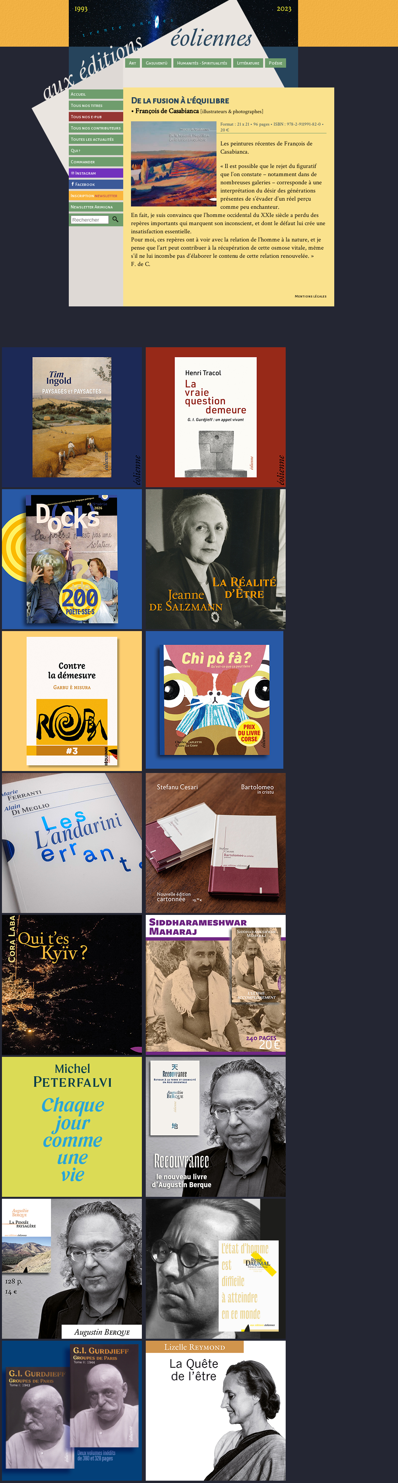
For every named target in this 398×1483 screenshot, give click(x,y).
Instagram (85, 173)
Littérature (248, 63)
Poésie (275, 63)
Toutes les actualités (92, 139)
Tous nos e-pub (86, 116)
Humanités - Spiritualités (202, 63)
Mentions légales (310, 296)
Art (132, 63)
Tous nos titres (87, 105)
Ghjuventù (157, 63)
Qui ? (75, 150)
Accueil (78, 94)
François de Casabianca (167, 111)
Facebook (85, 184)
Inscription (94, 195)
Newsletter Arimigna (92, 207)
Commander (83, 161)
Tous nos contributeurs (96, 128)
